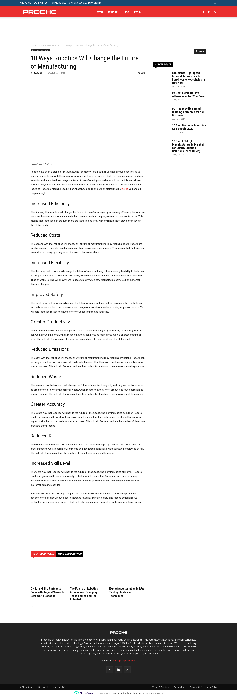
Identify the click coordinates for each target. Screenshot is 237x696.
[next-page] (38, 606)
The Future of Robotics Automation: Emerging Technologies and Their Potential (84, 594)
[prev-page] (33, 606)
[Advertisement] (118, 32)
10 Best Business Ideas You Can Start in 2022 (189, 127)
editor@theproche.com (125, 660)
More (137, 11)
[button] (214, 3)
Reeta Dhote (40, 73)
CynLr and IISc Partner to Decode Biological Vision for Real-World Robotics (48, 592)
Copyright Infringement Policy (203, 687)
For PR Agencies (58, 3)
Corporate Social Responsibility (85, 3)
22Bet (124, 188)
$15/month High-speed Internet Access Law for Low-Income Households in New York (188, 77)
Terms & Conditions (161, 687)
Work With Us (40, 3)
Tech (126, 11)
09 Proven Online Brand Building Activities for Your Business (188, 112)
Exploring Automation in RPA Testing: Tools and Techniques (126, 592)
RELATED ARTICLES (43, 553)
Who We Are (25, 3)
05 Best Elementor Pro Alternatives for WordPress (189, 94)
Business (113, 11)
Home (99, 11)
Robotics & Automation (50, 45)
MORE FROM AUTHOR (69, 553)
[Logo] (39, 11)
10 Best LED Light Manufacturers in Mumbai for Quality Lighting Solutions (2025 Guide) (188, 146)
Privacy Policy (180, 687)
